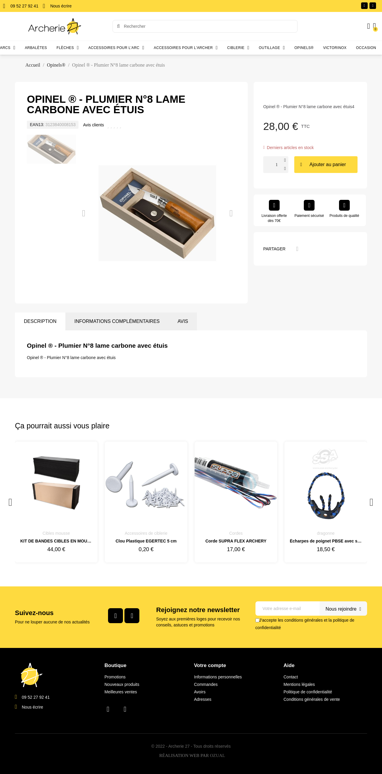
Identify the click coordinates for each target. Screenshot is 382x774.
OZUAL (217, 755)
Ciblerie (238, 47)
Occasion (366, 48)
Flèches (68, 47)
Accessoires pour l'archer (186, 47)
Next (372, 502)
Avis (183, 321)
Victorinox (334, 48)
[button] (83, 213)
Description (40, 321)
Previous (10, 502)
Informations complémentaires (117, 321)
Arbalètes (36, 48)
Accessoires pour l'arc (116, 47)
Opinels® (304, 48)
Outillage (272, 47)
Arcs (7, 47)
